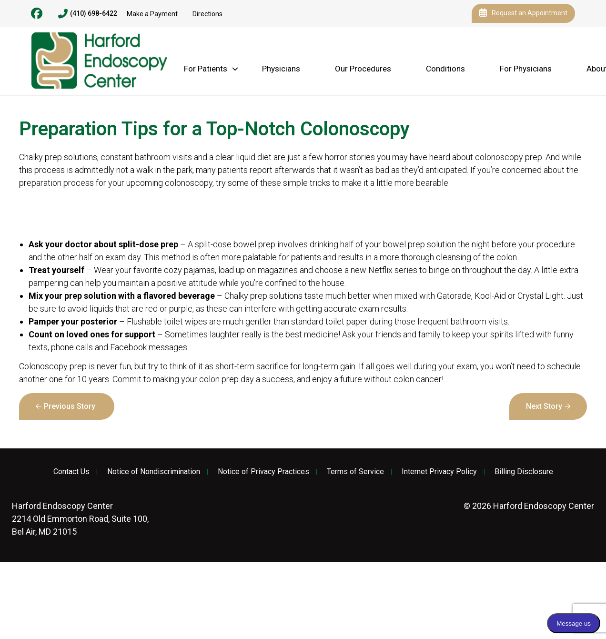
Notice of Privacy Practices (263, 472)
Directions (207, 14)
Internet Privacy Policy (439, 472)
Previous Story (69, 406)
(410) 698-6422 (87, 14)
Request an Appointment (523, 13)
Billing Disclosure (524, 472)
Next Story (544, 406)
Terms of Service (355, 472)
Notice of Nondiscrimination (153, 472)
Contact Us (71, 472)
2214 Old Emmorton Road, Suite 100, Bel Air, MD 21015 (80, 519)
